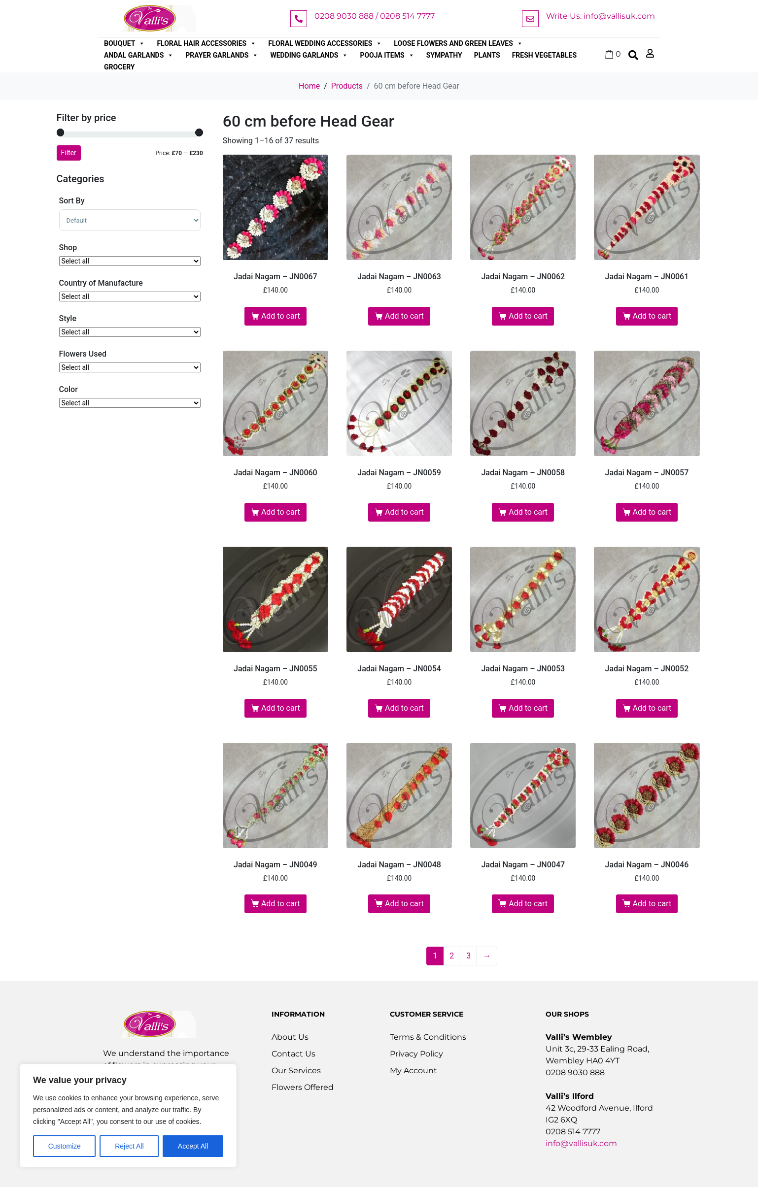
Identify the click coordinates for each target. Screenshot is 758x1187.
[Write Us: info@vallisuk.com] (530, 18)
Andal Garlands (138, 55)
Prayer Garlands (221, 55)
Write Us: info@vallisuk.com (600, 16)
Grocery (119, 67)
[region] (128, 1115)
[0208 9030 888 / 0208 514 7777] (298, 18)
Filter (68, 153)
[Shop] (130, 261)
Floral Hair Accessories (206, 43)
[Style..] (130, 332)
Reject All (129, 1146)
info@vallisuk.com (581, 1143)
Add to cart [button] (280, 316)
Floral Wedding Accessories (325, 43)
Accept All (193, 1146)
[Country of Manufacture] (130, 296)
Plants (487, 55)
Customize (64, 1146)
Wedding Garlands (309, 55)
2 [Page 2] (451, 955)
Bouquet (124, 43)
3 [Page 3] (468, 955)
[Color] (130, 403)
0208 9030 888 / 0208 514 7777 (374, 16)
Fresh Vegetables (544, 55)
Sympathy (444, 55)
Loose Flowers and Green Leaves (458, 43)
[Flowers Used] (130, 367)
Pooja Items (387, 55)
